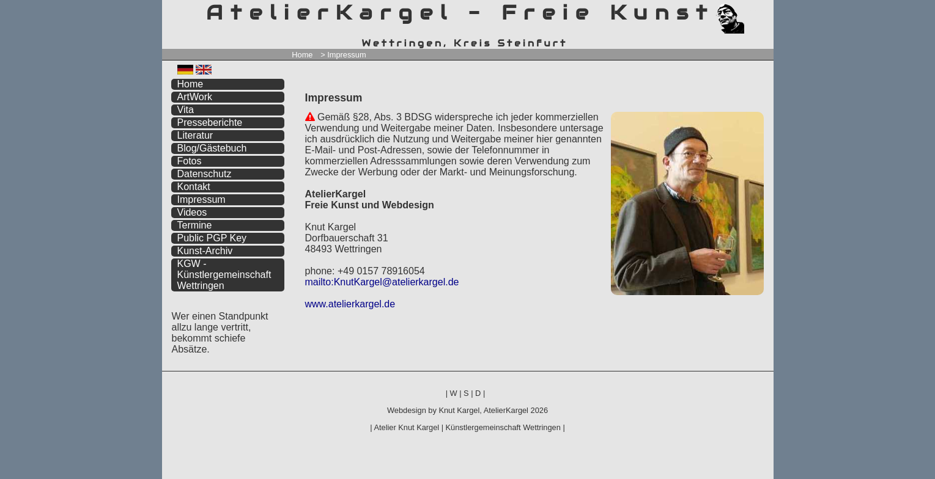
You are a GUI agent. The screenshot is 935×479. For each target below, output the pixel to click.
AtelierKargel (506, 410)
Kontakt (193, 186)
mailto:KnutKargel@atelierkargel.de (382, 282)
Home (302, 54)
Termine (194, 225)
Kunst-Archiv (205, 251)
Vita (185, 109)
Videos (192, 212)
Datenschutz (204, 174)
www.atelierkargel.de (350, 304)
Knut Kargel (458, 410)
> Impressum (343, 54)
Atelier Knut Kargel (406, 427)
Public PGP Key (212, 238)
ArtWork (194, 97)
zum (764, 10)
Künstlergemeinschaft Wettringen (503, 427)
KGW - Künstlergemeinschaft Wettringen (224, 274)
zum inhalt (756, 10)
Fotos (189, 161)
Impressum (201, 199)
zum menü (749, 10)
